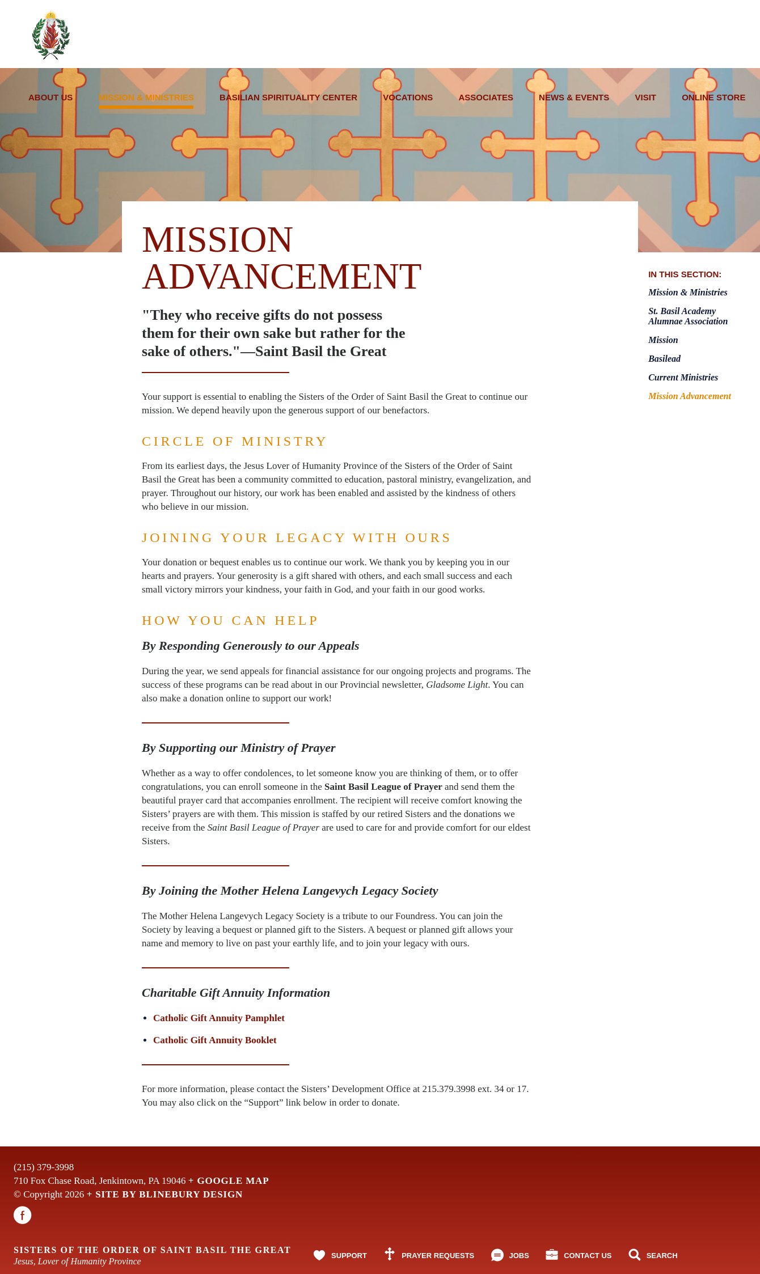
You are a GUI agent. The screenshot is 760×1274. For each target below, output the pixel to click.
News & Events (574, 97)
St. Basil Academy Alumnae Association (688, 316)
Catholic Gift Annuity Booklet (215, 1040)
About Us (50, 97)
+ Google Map (228, 1180)
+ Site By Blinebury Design (165, 1194)
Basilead (664, 358)
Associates (486, 97)
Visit (645, 97)
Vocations (408, 97)
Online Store (713, 97)
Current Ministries (683, 377)
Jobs (519, 1255)
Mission (663, 340)
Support (349, 1255)
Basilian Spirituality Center (288, 97)
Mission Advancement (689, 396)
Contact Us (587, 1255)
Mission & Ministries (146, 100)
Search (662, 1255)
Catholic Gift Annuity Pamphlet (219, 1018)
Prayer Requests (438, 1255)
